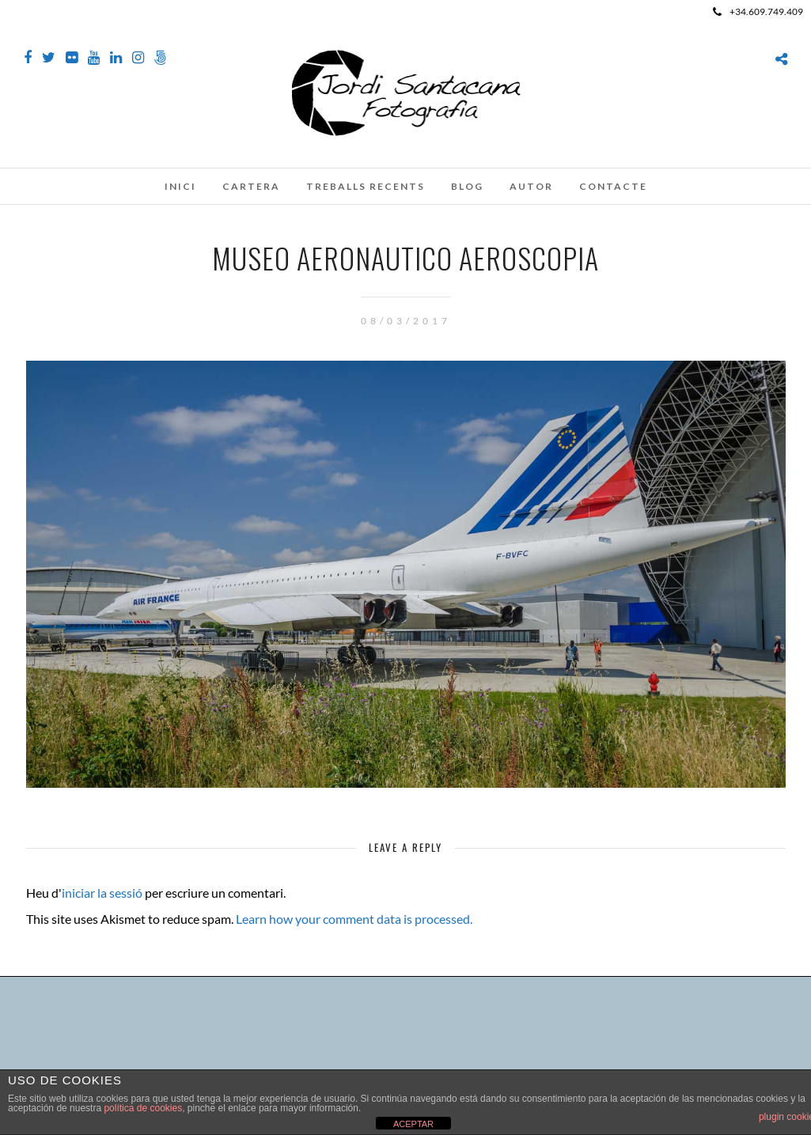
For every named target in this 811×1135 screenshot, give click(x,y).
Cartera (251, 186)
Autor (531, 186)
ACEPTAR (413, 1124)
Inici (180, 186)
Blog (467, 186)
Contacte (613, 186)
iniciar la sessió (102, 892)
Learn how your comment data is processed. (354, 918)
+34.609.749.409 (758, 11)
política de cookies (143, 1108)
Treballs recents (365, 186)
